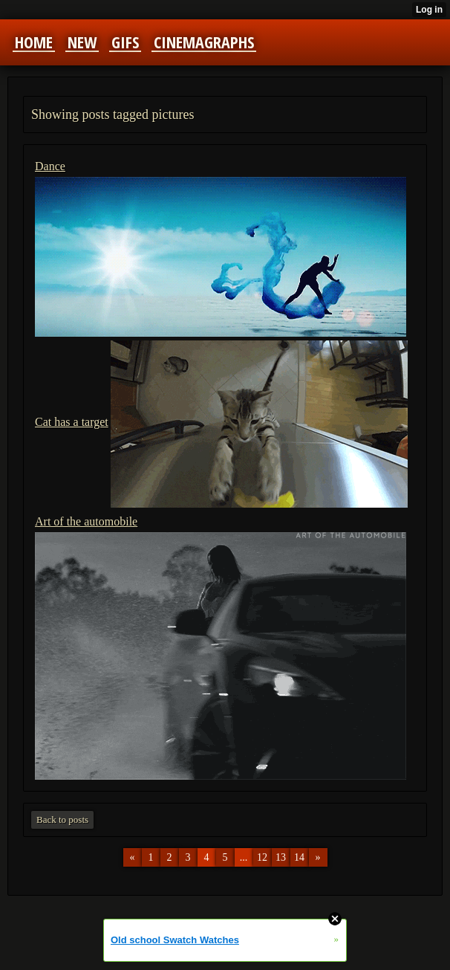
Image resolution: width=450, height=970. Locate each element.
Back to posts (62, 819)
